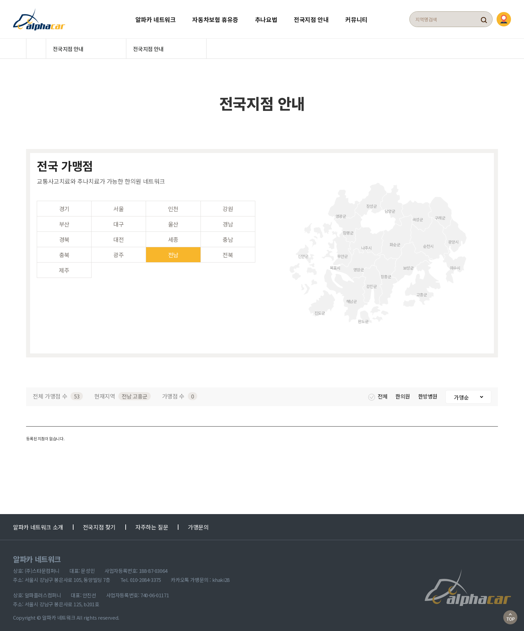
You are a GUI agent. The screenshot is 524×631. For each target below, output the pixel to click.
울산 (173, 221)
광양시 (453, 239)
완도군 (363, 318)
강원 (228, 206)
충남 (228, 237)
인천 (173, 206)
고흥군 (421, 291)
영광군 (341, 213)
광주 (118, 252)
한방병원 (428, 394)
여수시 (455, 265)
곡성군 (417, 216)
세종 (173, 237)
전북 (228, 252)
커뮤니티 (356, 18)
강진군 (371, 283)
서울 (118, 206)
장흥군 (386, 273)
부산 (64, 221)
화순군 (395, 241)
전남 (173, 252)
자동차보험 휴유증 (215, 18)
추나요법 (266, 18)
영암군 (358, 266)
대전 (118, 237)
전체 (378, 394)
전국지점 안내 (311, 18)
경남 (228, 221)
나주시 (366, 245)
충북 (64, 252)
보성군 (408, 265)
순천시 (428, 243)
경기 (64, 206)
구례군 (440, 214)
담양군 (390, 208)
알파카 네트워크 (155, 18)
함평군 (348, 229)
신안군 (303, 253)
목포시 (335, 265)
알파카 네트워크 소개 (38, 524)
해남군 (351, 298)
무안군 (342, 253)
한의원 (403, 394)
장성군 (371, 203)
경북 (64, 237)
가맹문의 (198, 524)
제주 (64, 268)
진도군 (319, 310)
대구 (118, 221)
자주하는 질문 (151, 524)
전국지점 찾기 (99, 524)
